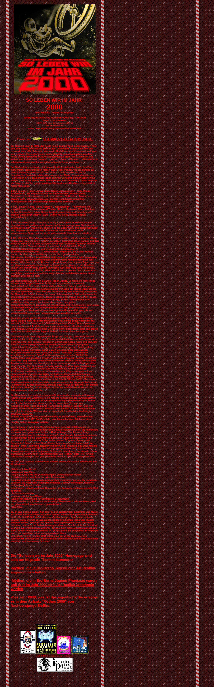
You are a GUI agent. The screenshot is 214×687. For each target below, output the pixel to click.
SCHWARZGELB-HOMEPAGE (67, 139)
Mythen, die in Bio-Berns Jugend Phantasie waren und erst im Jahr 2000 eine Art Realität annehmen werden (53, 584)
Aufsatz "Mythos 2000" (47, 601)
